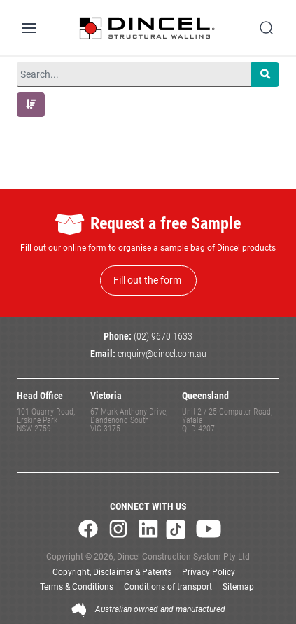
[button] (31, 104)
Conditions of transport (168, 587)
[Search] (265, 74)
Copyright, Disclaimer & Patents (111, 572)
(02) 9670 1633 (163, 336)
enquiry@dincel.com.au (162, 354)
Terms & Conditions (76, 587)
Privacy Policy (208, 572)
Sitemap (238, 587)
